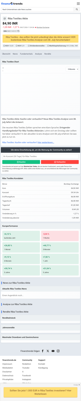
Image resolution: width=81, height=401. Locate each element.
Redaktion (26, 364)
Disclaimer (7, 371)
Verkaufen (61, 162)
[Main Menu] (78, 3)
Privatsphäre (7, 379)
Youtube (25, 367)
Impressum (7, 364)
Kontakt (41, 364)
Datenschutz (7, 375)
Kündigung (43, 367)
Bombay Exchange (43, 27)
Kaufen (22, 162)
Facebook (26, 375)
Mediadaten (7, 367)
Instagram (26, 379)
